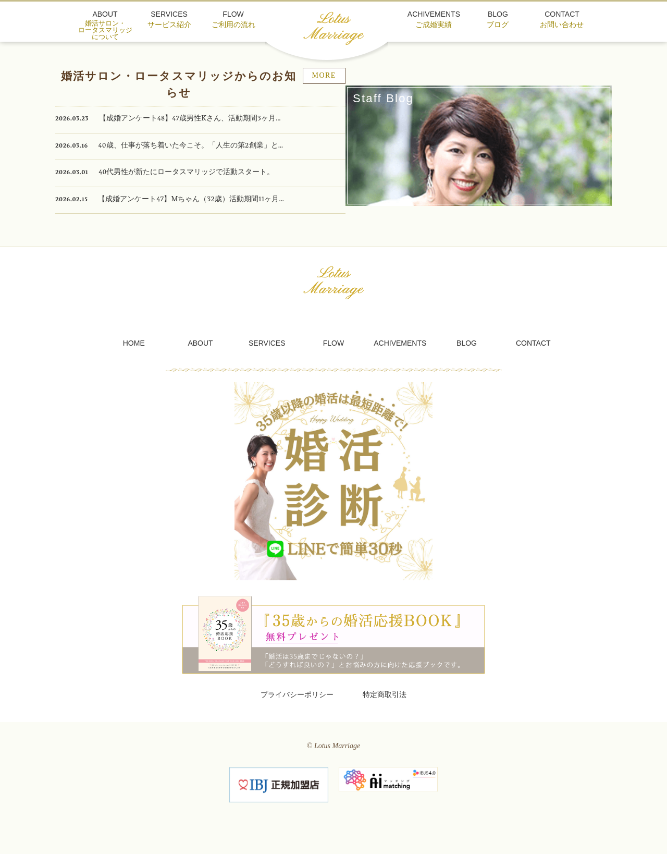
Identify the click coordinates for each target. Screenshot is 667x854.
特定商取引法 (384, 699)
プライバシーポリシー (297, 699)
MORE (376, 86)
